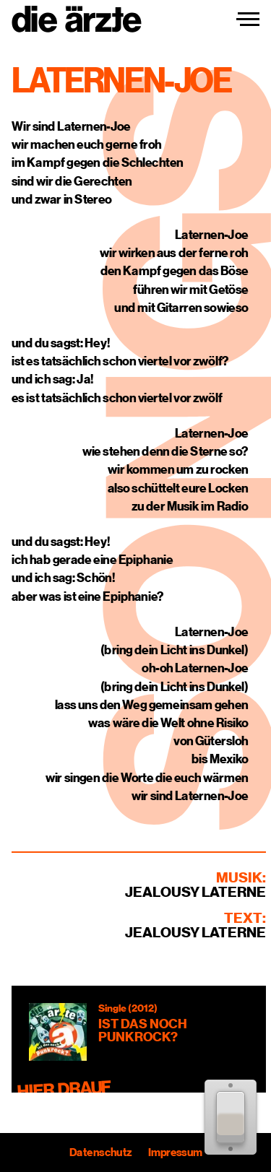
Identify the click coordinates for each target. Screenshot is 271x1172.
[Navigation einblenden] (247, 19)
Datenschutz (100, 1152)
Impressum (174, 1152)
